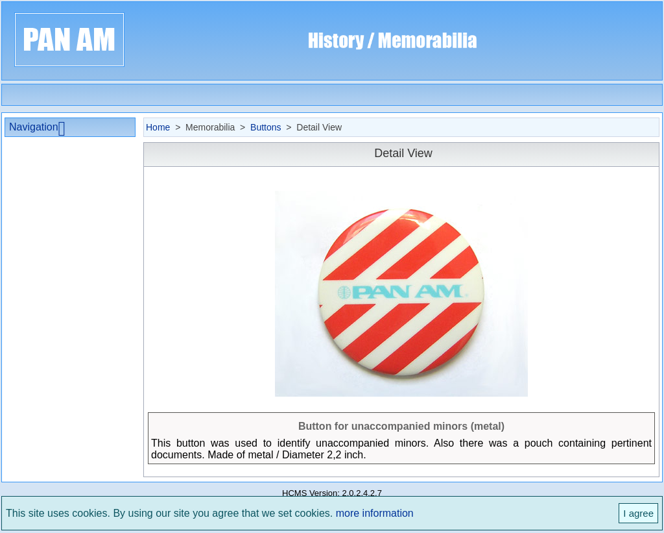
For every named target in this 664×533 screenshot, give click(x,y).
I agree (638, 513)
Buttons (265, 127)
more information (375, 513)
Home (158, 127)
